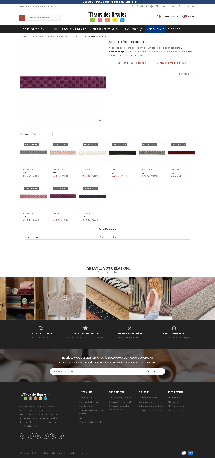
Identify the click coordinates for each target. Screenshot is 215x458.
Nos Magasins (168, 6)
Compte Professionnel (120, 401)
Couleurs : (24, 134)
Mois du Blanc (155, 29)
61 (113, 172)
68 (143, 172)
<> (193, 74)
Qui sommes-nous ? (148, 397)
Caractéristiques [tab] (107, 229)
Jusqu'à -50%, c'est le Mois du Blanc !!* (110, 2)
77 (24, 216)
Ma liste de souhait (177, 406)
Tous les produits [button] (33, 29)
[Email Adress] (95, 371)
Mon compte (186, 6)
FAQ (81, 418)
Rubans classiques (57, 36)
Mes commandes (176, 410)
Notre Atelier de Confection (152, 406)
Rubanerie (37, 36)
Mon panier (173, 401)
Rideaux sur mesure (74, 29)
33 (24, 172)
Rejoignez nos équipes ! (150, 410)
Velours (76, 36)
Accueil (24, 36)
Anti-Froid (134, 29)
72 (172, 172)
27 (83, 216)
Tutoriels (174, 29)
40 (54, 172)
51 (83, 172)
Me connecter (175, 397)
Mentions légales (87, 406)
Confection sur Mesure (120, 397)
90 (54, 216)
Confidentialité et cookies (91, 422)
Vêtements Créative (104, 29)
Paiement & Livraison (89, 401)
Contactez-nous (87, 397)
